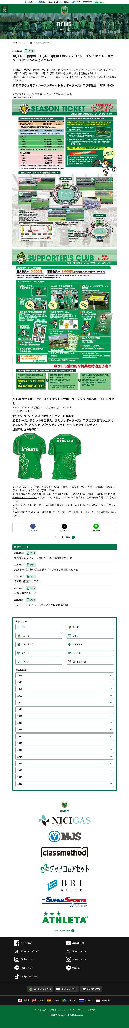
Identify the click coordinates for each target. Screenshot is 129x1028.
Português (69, 1000)
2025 (19, 682)
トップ (76, 627)
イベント (25, 661)
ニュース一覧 (26, 42)
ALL (23, 627)
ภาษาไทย (86, 1000)
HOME (14, 42)
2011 (19, 777)
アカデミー (77, 644)
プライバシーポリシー (76, 1009)
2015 (19, 750)
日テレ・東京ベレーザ (4, 9)
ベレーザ (25, 635)
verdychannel (75, 942)
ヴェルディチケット (69, 989)
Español (53, 1000)
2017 (19, 736)
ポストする (64, 530)
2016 (19, 743)
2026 (19, 675)
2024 (19, 689)
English (38, 1000)
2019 (19, 722)
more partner (62, 931)
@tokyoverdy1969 (25, 976)
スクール (25, 653)
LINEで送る (96, 530)
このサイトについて (57, 1009)
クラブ (31, 50)
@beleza (73, 967)
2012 (19, 770)
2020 (19, 716)
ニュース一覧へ (62, 537)
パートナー (77, 653)
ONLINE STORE (93, 989)
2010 (19, 783)
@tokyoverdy (23, 967)
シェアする (33, 530)
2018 (19, 729)
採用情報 (91, 1009)
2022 (19, 702)
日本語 (23, 1000)
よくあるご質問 (40, 1009)
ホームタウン (27, 644)
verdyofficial (23, 942)
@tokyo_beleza (76, 950)
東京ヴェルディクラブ (43, 989)
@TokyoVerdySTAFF (26, 950)
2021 (19, 709)
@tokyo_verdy (24, 959)
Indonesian (103, 1000)
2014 (19, 756)
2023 (19, 695)
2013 (19, 763)
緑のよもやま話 (79, 661)
